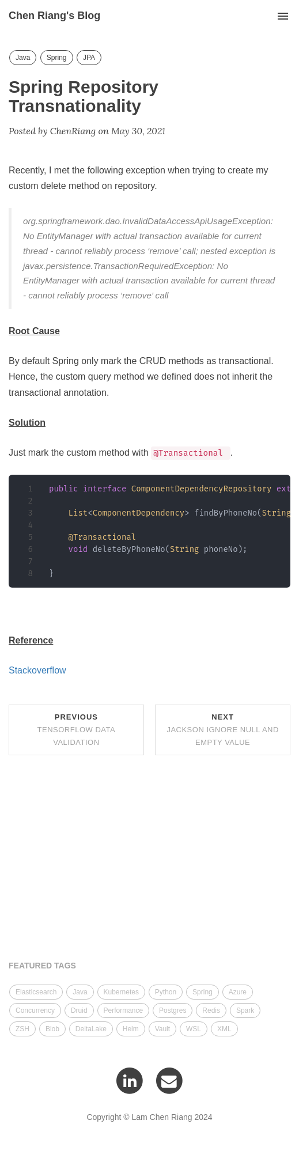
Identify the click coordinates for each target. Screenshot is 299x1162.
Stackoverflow (37, 670)
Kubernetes (121, 992)
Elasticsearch (36, 992)
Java (23, 58)
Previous (76, 730)
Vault (162, 1029)
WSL (193, 1029)
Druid (79, 1010)
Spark (245, 1010)
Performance (123, 1010)
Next (222, 730)
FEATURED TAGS (42, 965)
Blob (52, 1029)
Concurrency (35, 1010)
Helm (131, 1029)
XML (224, 1029)
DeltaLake (91, 1029)
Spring (57, 58)
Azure (238, 992)
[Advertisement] (149, 859)
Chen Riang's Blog (54, 15)
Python (165, 992)
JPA (89, 58)
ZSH (22, 1029)
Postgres (172, 1010)
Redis (211, 1010)
